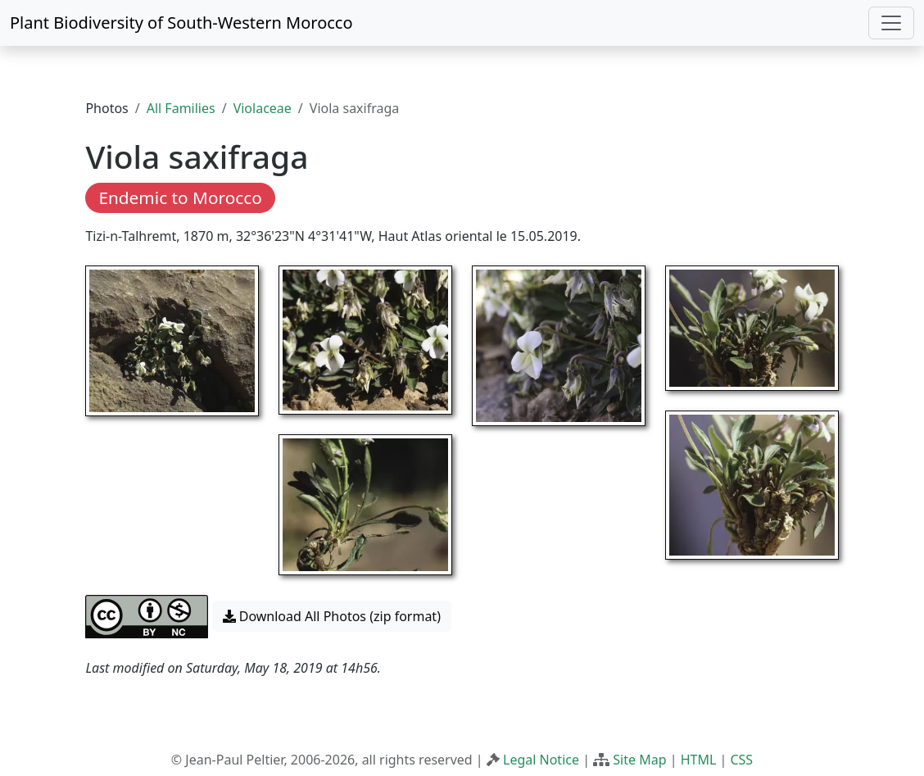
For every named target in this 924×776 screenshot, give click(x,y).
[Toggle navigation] (891, 23)
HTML (699, 760)
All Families (181, 108)
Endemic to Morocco (179, 197)
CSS (741, 760)
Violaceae (262, 108)
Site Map (639, 760)
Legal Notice (541, 760)
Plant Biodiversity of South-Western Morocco (181, 22)
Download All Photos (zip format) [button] (332, 616)
